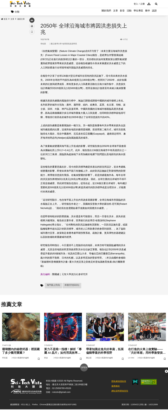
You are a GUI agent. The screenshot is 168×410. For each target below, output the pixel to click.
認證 (154, 11)
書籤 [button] (32, 79)
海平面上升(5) (53, 285)
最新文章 (21, 19)
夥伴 (147, 11)
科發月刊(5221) (72, 285)
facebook (32, 50)
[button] (155, 4)
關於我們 (106, 11)
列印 (32, 73)
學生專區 (138, 11)
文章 (115, 11)
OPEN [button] (84, 368)
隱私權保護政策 (118, 382)
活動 (129, 11)
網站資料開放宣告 (119, 392)
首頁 (4, 19)
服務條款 (115, 387)
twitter (32, 56)
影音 (122, 11)
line (31, 62)
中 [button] (32, 67)
